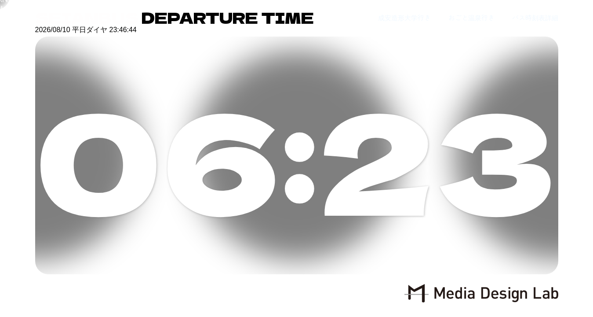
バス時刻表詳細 (535, 17)
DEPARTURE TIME (174, 17)
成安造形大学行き (404, 17)
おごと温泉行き (471, 17)
